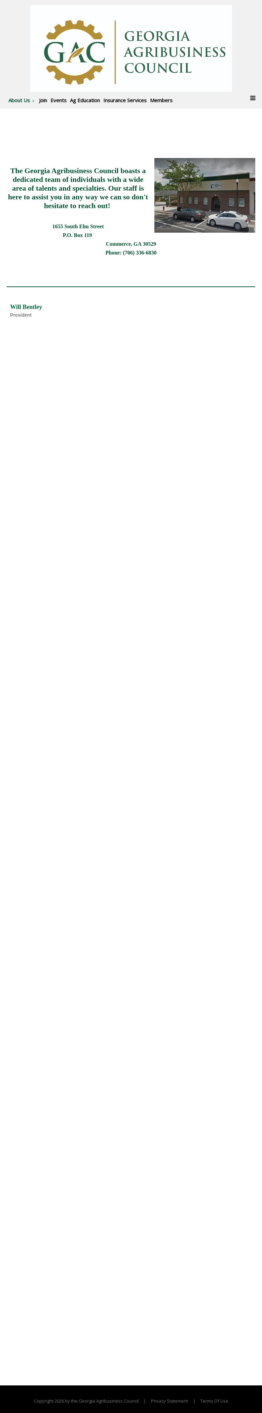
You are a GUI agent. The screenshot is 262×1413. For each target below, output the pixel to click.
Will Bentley (26, 307)
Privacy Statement (169, 1401)
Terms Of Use (214, 1401)
